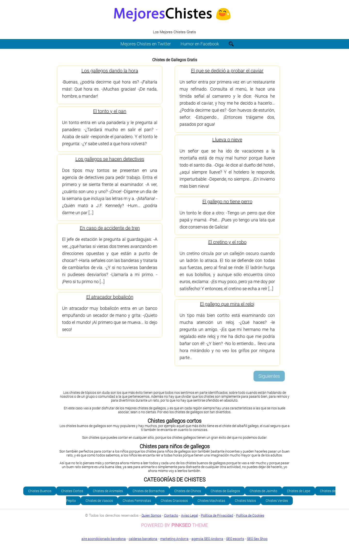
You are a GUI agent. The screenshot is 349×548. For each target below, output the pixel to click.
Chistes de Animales (108, 491)
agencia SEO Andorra (207, 539)
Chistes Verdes (277, 501)
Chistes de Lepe (298, 491)
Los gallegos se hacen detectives (109, 159)
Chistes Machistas (211, 501)
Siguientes (269, 376)
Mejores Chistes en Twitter (145, 43)
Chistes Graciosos (174, 501)
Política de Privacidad (217, 515)
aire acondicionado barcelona (103, 539)
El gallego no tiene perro (227, 201)
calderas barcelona (143, 539)
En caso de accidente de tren (110, 228)
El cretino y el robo (227, 242)
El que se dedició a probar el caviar (227, 71)
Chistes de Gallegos (225, 491)
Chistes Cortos (72, 491)
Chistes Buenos (39, 491)
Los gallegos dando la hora (109, 71)
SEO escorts (235, 539)
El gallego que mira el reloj (227, 304)
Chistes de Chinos (187, 491)
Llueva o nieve (227, 140)
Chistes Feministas (137, 501)
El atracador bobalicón (109, 297)
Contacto (171, 515)
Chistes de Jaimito (263, 491)
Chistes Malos (245, 501)
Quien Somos (151, 515)
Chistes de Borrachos (149, 491)
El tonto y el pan (109, 111)
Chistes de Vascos (99, 501)
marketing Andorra (174, 539)
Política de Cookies (250, 515)
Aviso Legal (189, 515)
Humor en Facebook (200, 43)
